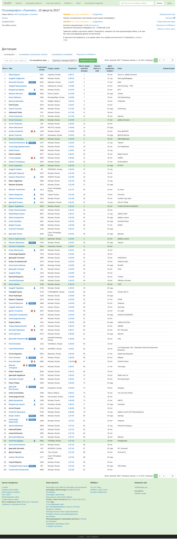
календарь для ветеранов (76, 487)
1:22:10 (71, 206)
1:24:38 (71, 303)
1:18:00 (71, 120)
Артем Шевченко (16, 426)
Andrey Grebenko (16, 131)
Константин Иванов (17, 265)
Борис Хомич (14, 416)
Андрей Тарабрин (16, 288)
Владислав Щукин (16, 90)
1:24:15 (71, 288)
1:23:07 (71, 246)
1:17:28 (71, 112)
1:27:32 (71, 457)
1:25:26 (71, 334)
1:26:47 (71, 404)
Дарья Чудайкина (16, 206)
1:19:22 (71, 135)
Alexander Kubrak (16, 379)
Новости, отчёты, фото (166, 29)
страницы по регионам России (14, 504)
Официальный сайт (167, 14)
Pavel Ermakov (15, 344)
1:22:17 (71, 214)
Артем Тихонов (15, 109)
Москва (5, 18)
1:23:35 (71, 258)
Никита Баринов (16, 195)
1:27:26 (71, 452)
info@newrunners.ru (91, 25)
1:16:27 (71, 105)
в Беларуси (51, 521)
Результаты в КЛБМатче (165, 25)
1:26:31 (71, 393)
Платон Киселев (15, 116)
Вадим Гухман (15, 225)
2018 (79, 499)
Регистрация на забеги (11, 492)
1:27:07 (71, 416)
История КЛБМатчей (98, 492)
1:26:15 (71, 375)
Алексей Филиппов (17, 143)
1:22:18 (71, 217)
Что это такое (95, 487)
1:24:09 (71, 277)
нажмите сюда (140, 493)
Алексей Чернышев (17, 412)
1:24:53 (71, 318)
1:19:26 (71, 139)
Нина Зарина (14, 284)
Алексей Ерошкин (16, 280)
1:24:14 (71, 284)
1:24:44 (71, 315)
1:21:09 (71, 177)
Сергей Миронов (16, 303)
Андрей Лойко (15, 273)
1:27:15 (71, 433)
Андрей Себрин (15, 169)
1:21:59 (71, 198)
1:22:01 (71, 202)
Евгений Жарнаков (17, 330)
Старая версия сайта (10, 499)
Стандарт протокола (54, 526)
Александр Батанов (17, 318)
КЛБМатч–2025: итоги (99, 490)
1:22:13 (71, 210)
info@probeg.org (141, 487)
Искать (159, 3)
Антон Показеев (15, 124)
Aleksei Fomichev (16, 198)
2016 (48, 502)
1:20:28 (71, 158)
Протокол (170, 18)
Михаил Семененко (17, 189)
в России (82, 519)
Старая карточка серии (166, 22)
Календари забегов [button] (34, 3)
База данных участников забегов (59, 497)
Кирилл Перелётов (17, 177)
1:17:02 (71, 109)
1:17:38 (71, 116)
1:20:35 (71, 165)
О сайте (5, 487)
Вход (169, 3)
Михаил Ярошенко (16, 243)
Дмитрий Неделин (16, 173)
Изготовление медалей (94, 3)
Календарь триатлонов (55, 495)
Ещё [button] (78, 3)
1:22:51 (71, 234)
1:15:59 (71, 97)
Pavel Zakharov (15, 97)
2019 (74, 499)
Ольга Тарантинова (17, 239)
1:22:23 (71, 221)
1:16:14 (71, 101)
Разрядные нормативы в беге (57, 524)
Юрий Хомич (14, 150)
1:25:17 (71, 330)
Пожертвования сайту (10, 497)
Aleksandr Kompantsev (18, 315)
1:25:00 (71, 322)
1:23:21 (71, 250)
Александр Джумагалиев (19, 147)
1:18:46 (71, 127)
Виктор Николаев (16, 101)
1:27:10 (71, 421)
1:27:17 (71, 437)
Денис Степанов (16, 311)
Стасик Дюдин (15, 158)
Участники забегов (53, 3)
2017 (84, 499)
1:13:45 (71, 94)
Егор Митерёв (14, 361)
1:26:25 (71, 383)
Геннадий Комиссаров (18, 466)
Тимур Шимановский (17, 326)
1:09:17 (71, 75)
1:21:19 (71, 181)
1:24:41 (71, 311)
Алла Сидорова (15, 165)
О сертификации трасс (55, 504)
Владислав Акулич (17, 404)
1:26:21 (71, 379)
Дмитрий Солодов (16, 269)
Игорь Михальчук (16, 250)
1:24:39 (71, 307)
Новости (19, 3)
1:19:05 (71, 131)
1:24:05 (71, 273)
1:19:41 (71, 147)
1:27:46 (71, 470)
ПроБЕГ (8, 3)
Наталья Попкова (16, 139)
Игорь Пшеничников (17, 210)
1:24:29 (71, 292)
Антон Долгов (14, 334)
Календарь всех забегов (55, 487)
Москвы (70, 490)
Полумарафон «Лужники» (19, 10)
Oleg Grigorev (14, 75)
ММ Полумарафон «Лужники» (26, 14)
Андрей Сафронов (16, 78)
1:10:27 (71, 82)
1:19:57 (71, 150)
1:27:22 (71, 445)
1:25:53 (71, 357)
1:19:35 (71, 143)
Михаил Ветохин (16, 94)
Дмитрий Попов (15, 234)
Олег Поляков (14, 357)
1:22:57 (71, 243)
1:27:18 (71, 441)
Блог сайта (6, 495)
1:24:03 (71, 269)
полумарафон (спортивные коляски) (33, 54)
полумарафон (9, 54)
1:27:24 (71, 448)
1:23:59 (71, 265)
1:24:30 (71, 299)
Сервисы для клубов (10, 490)
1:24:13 (71, 280)
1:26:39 (71, 397)
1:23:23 (71, 254)
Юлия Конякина (15, 120)
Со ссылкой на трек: (38, 60)
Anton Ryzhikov (15, 221)
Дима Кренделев (16, 400)
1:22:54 (71, 239)
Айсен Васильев (16, 127)
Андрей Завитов (16, 307)
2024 (69, 499)
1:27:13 (71, 429)
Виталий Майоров (16, 437)
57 (173, 60)
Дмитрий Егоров (16, 202)
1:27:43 (71, 466)
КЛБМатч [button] (68, 3)
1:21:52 (71, 195)
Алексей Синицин (16, 229)
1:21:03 (71, 173)
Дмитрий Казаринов (17, 339)
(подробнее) (98, 14)
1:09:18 (71, 78)
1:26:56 (71, 408)
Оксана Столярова (16, 246)
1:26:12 (71, 371)
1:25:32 (71, 354)
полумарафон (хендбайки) (62, 54)
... (168, 60)
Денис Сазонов (15, 135)
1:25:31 (71, 349)
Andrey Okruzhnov (16, 457)
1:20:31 (71, 162)
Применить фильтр (87, 60)
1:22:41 (71, 229)
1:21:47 (71, 190)
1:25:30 (71, 344)
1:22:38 (71, 225)
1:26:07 (71, 366)
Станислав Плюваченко (19, 470)
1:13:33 (71, 90)
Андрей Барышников (18, 86)
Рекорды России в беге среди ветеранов (62, 512)
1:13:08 (71, 86)
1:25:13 (71, 326)
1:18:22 (71, 124)
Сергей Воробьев (16, 349)
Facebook (34, 502)
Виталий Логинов (16, 82)
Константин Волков (17, 445)
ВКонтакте (26, 502)
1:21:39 (71, 185)
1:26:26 (71, 388)
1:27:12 (71, 426)
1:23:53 (71, 261)
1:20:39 (71, 169)
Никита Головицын (17, 162)
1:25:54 (71, 361)
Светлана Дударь (16, 441)
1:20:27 (71, 154)
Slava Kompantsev (16, 217)
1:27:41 (71, 462)
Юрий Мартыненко (17, 214)
